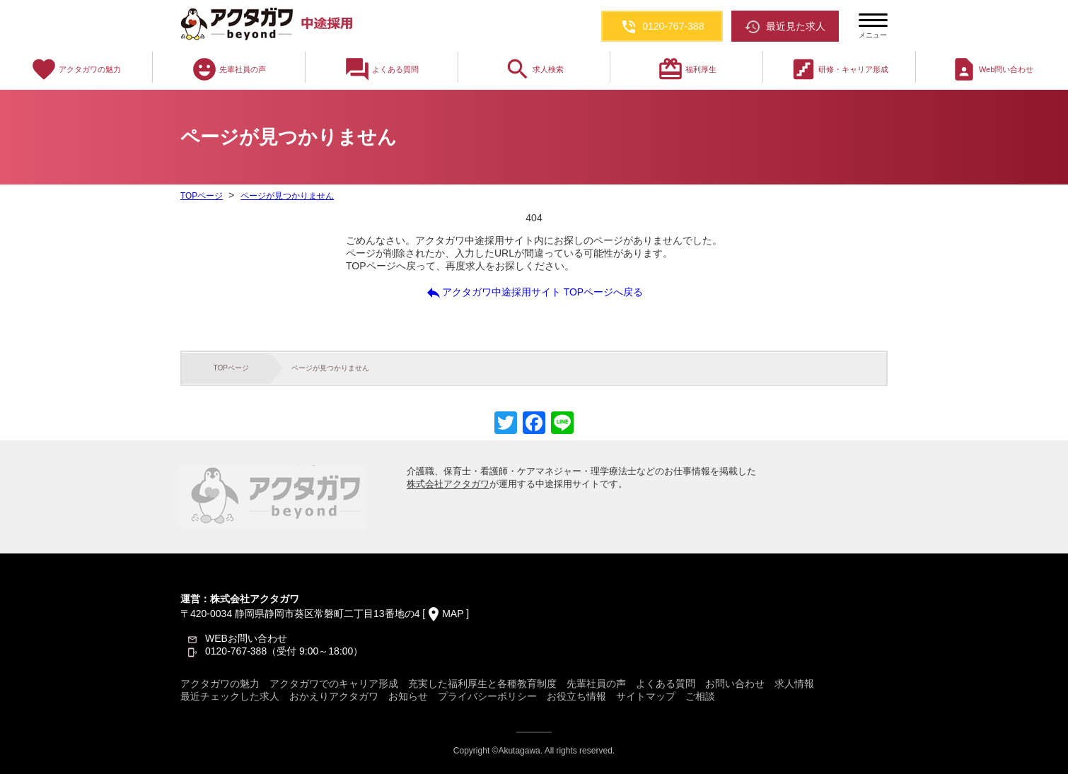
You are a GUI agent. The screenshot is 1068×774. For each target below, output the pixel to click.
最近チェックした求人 (229, 696)
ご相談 (700, 696)
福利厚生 (686, 69)
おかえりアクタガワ (333, 696)
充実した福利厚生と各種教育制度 (482, 683)
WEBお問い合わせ (246, 638)
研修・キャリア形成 (839, 69)
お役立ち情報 (576, 696)
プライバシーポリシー (487, 696)
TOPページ (201, 196)
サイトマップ (645, 696)
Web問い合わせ (992, 69)
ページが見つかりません (286, 196)
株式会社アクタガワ (448, 484)
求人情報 (794, 683)
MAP (452, 613)
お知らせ (408, 696)
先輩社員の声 (228, 69)
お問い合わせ (735, 683)
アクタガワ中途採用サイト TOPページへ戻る (534, 292)
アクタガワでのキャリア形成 (333, 683)
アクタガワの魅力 (75, 69)
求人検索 (534, 69)
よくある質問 (381, 69)
